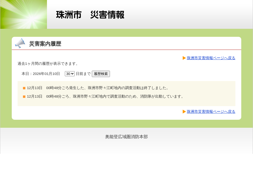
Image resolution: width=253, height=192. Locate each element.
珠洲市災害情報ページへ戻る (211, 58)
